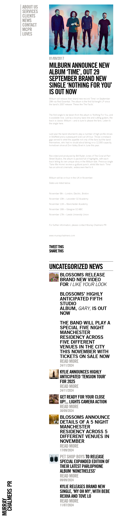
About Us (30, 7)
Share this (56, 250)
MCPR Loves (27, 31)
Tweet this (56, 246)
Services (30, 11)
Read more (69, 361)
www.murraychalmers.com (62, 235)
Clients (28, 16)
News (26, 20)
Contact (29, 25)
